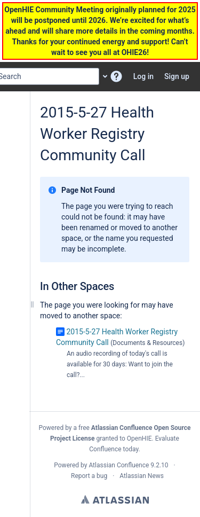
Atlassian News (141, 476)
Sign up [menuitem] (176, 76)
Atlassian (115, 499)
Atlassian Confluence (119, 465)
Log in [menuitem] (143, 76)
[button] (116, 76)
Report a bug (89, 476)
